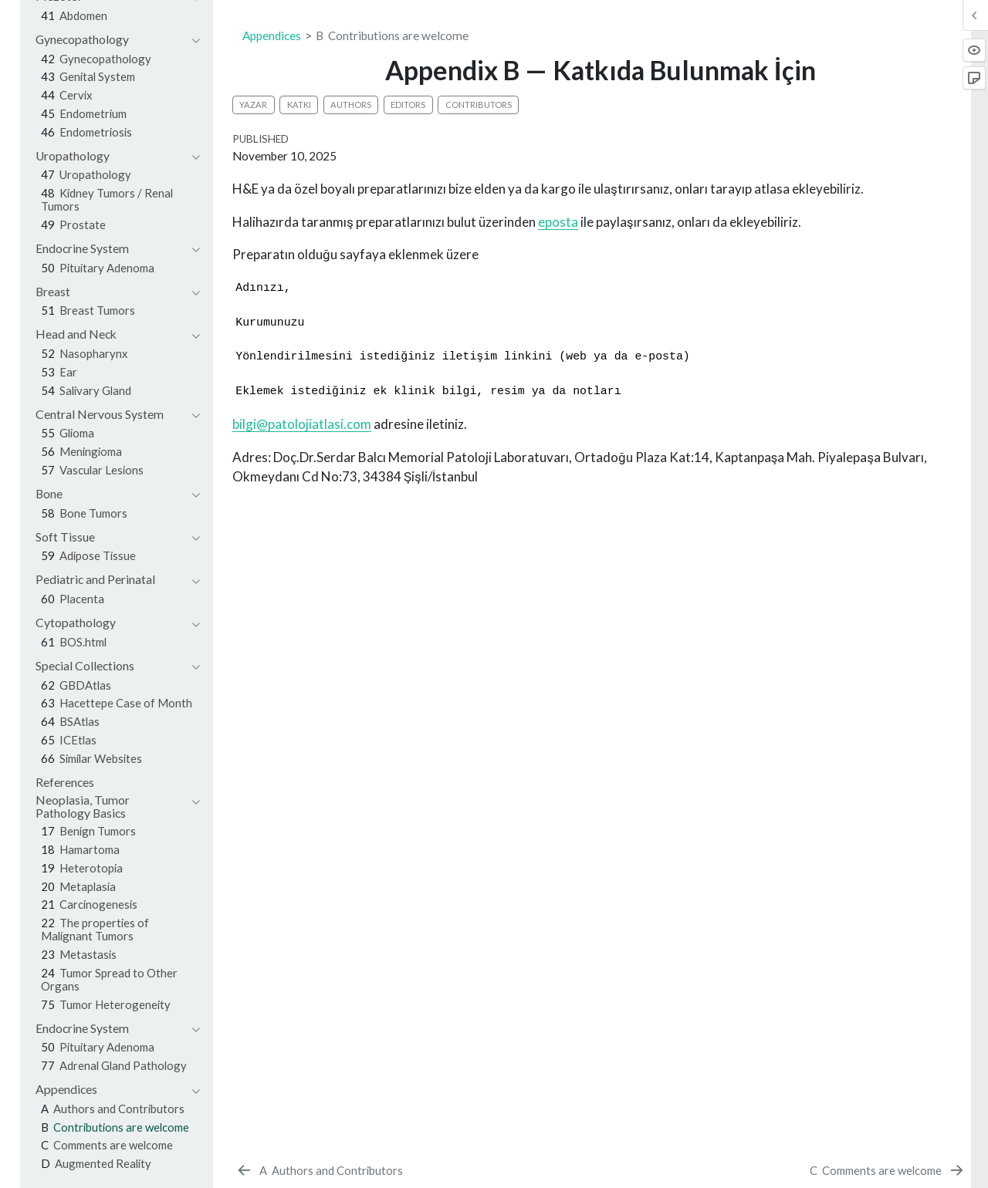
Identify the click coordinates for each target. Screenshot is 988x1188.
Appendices (271, 35)
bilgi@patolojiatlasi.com (301, 424)
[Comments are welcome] (887, 1170)
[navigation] (110, 39)
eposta (558, 222)
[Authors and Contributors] (318, 1170)
